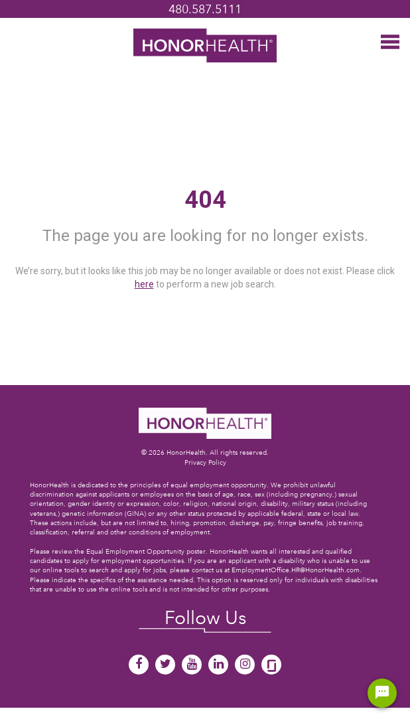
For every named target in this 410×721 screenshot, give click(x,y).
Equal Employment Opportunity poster (146, 551)
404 (205, 200)
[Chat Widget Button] (382, 693)
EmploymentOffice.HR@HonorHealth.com (296, 570)
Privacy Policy (205, 462)
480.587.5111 (205, 9)
